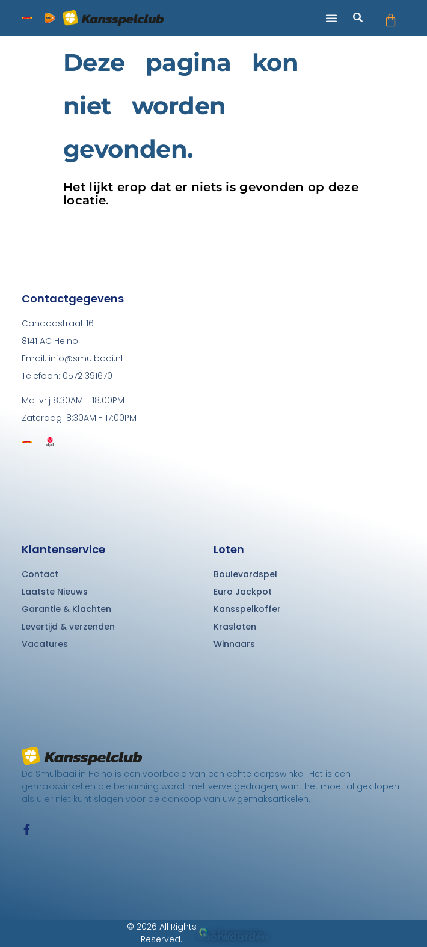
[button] (331, 18)
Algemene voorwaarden (233, 935)
